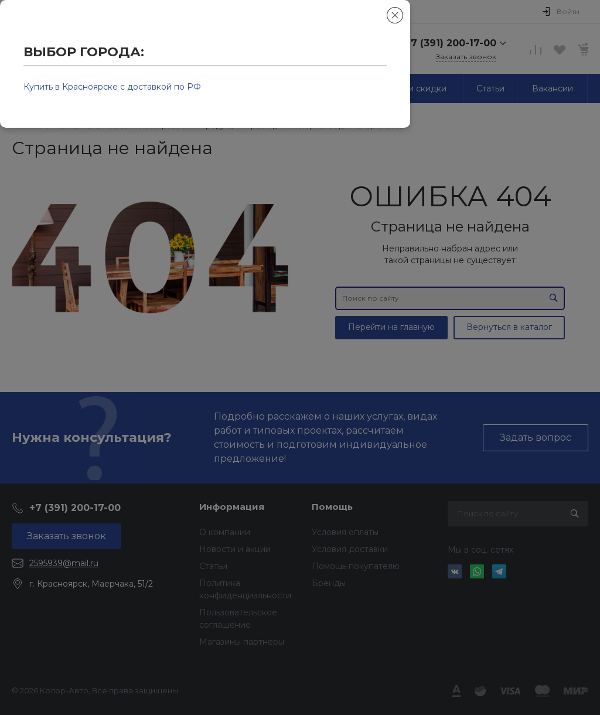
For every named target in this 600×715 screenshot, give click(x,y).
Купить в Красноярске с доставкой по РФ (112, 86)
